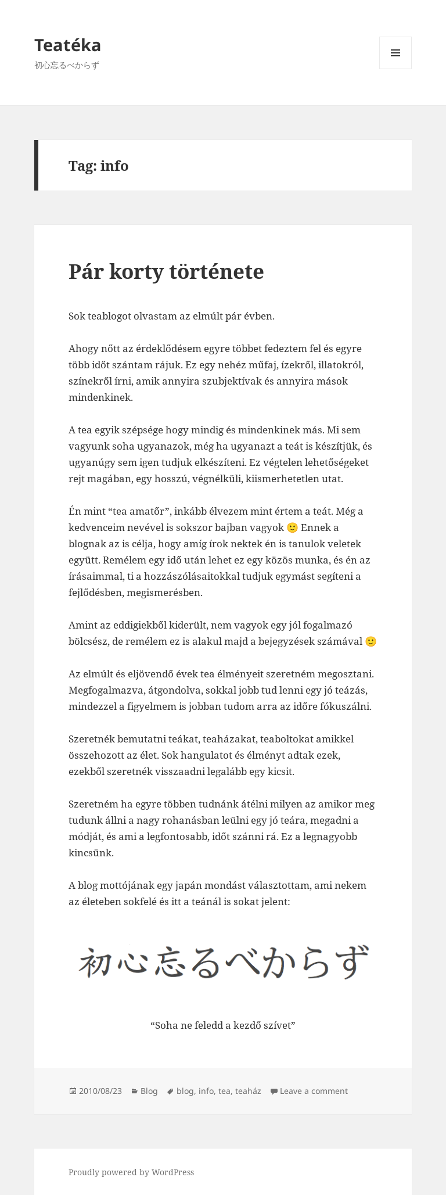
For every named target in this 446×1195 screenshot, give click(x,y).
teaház (248, 1090)
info (206, 1090)
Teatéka (68, 44)
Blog (149, 1090)
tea (224, 1090)
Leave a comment (314, 1090)
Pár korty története (166, 271)
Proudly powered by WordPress (131, 1172)
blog (185, 1090)
